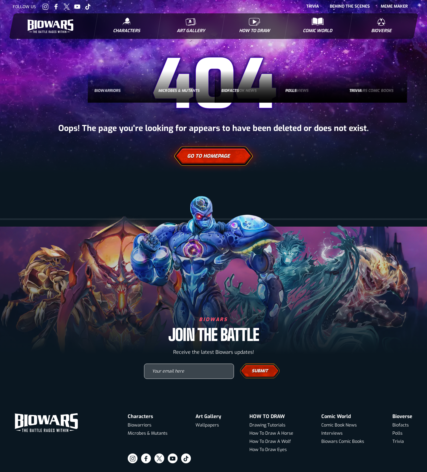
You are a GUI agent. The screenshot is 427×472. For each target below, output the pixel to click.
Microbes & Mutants (147, 433)
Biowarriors (139, 425)
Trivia (312, 6)
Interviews (332, 433)
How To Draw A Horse (271, 433)
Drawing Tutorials (267, 425)
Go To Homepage (213, 156)
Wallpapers (207, 425)
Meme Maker (394, 6)
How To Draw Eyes (268, 449)
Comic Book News (339, 425)
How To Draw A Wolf (270, 441)
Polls (397, 433)
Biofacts (400, 425)
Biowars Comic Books (342, 441)
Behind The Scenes (350, 6)
